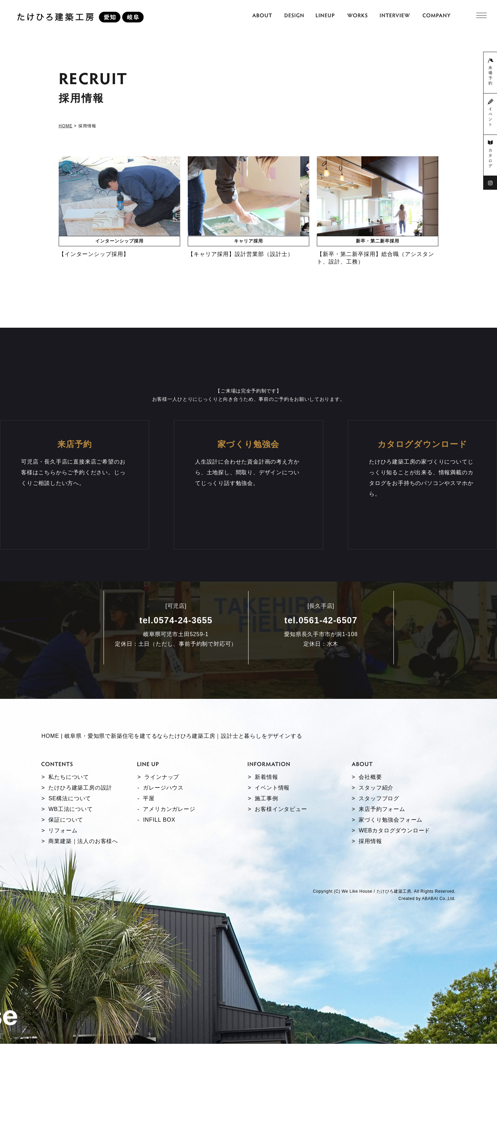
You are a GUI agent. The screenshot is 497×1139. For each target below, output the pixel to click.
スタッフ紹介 (376, 883)
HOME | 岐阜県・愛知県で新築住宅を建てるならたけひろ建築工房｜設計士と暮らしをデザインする (171, 831)
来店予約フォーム (382, 904)
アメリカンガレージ (169, 904)
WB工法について (70, 904)
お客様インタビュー (281, 904)
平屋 (149, 894)
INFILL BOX (159, 915)
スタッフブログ (379, 894)
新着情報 (266, 872)
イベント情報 (272, 883)
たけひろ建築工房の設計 (80, 883)
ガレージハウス (163, 883)
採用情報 (370, 936)
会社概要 (370, 872)
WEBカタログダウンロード (394, 926)
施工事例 (266, 894)
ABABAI (430, 993)
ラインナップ (161, 872)
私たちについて (68, 872)
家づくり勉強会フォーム (390, 915)
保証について (65, 915)
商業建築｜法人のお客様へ (83, 936)
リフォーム (62, 926)
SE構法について (69, 894)
